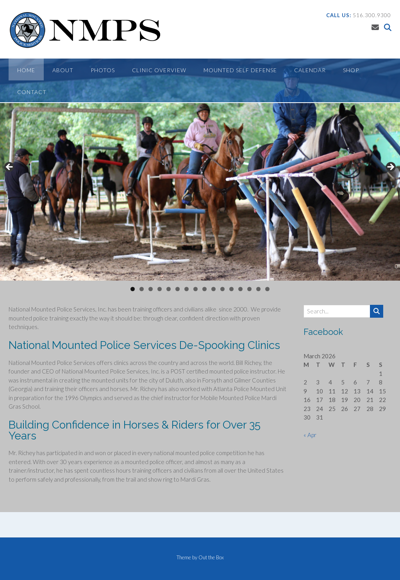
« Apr (310, 434)
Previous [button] (10, 167)
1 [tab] (132, 289)
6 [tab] (177, 289)
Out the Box (211, 557)
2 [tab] (141, 289)
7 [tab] (186, 289)
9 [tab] (204, 289)
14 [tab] (250, 289)
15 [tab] (259, 289)
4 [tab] (159, 289)
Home (26, 70)
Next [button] (390, 167)
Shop (351, 70)
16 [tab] (268, 289)
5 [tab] (168, 289)
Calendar (310, 70)
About (62, 70)
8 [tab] (195, 289)
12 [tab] (232, 289)
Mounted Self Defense (240, 70)
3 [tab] (150, 289)
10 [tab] (214, 289)
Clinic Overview (159, 70)
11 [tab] (223, 289)
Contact (31, 92)
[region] (200, 170)
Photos (103, 70)
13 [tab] (241, 289)
